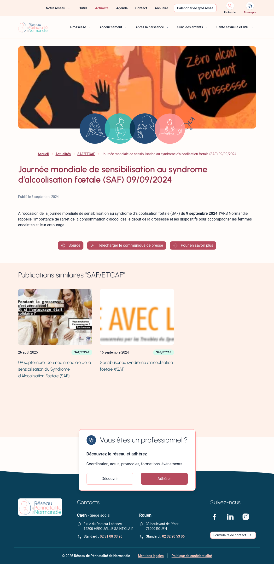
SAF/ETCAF (86, 154)
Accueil (43, 154)
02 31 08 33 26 (111, 536)
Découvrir (110, 478)
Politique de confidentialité (192, 556)
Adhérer (164, 478)
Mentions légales (150, 556)
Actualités (63, 154)
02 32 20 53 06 (173, 536)
